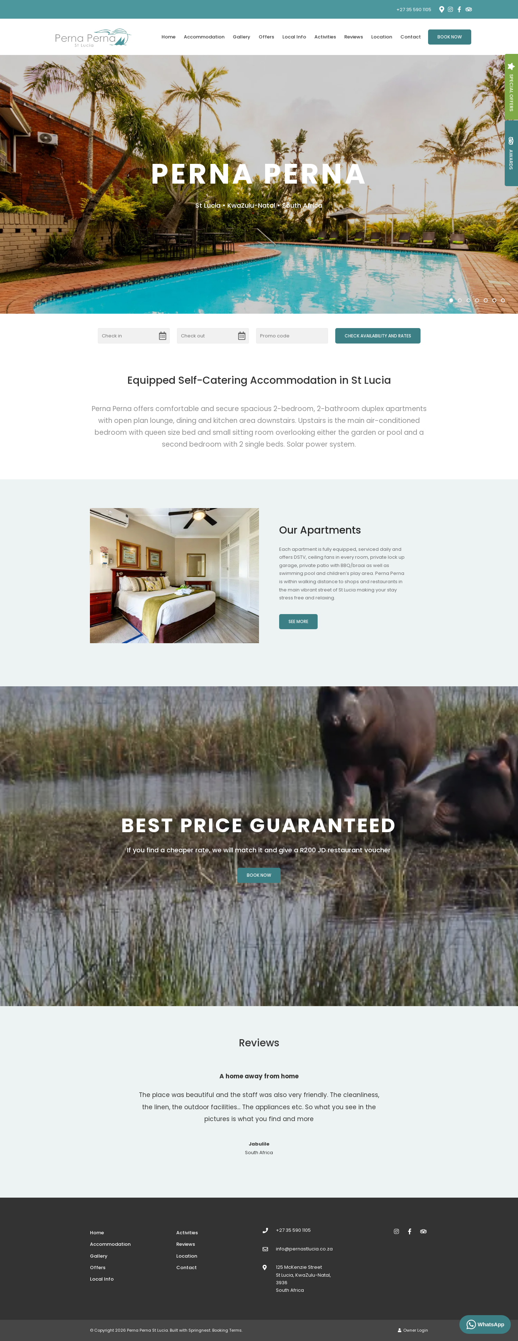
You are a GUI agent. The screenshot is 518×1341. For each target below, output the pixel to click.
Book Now (449, 37)
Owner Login (413, 1330)
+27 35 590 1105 (413, 9)
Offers (266, 36)
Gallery (241, 36)
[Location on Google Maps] (441, 9)
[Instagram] (450, 9)
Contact (410, 36)
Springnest (199, 1330)
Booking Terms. (227, 1330)
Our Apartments (320, 530)
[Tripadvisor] (468, 9)
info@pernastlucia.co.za (304, 1248)
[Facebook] (459, 9)
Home (169, 36)
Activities (325, 36)
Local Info (294, 36)
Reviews (353, 36)
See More (298, 621)
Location (381, 36)
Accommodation (204, 36)
